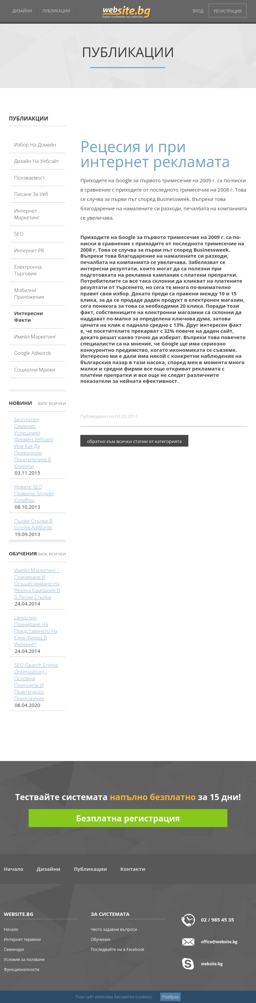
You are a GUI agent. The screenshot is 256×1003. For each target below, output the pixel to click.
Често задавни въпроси (114, 929)
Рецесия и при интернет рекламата (155, 154)
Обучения (100, 939)
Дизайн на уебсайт (36, 161)
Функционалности (22, 969)
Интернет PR (29, 250)
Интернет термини (22, 939)
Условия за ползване (24, 959)
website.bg (212, 964)
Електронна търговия (27, 270)
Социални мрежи (34, 369)
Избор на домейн (35, 144)
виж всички (52, 403)
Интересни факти (28, 316)
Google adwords (32, 352)
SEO (18, 233)
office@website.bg (219, 942)
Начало (13, 868)
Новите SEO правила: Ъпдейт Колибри (34, 493)
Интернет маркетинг (26, 214)
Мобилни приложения (29, 293)
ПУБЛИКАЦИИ (56, 11)
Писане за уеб (31, 194)
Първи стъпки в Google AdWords (33, 524)
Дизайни (48, 868)
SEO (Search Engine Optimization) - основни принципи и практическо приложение (36, 682)
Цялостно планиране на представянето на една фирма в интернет (35, 631)
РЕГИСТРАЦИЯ (228, 11)
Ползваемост (29, 177)
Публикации (90, 868)
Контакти (132, 868)
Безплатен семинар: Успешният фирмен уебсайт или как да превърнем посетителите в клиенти (33, 442)
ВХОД (198, 11)
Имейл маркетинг (35, 336)
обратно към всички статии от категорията (134, 441)
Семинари (14, 949)
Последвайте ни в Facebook (117, 949)
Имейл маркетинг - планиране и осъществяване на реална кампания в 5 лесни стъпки (37, 583)
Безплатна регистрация (128, 818)
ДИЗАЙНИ (22, 11)
